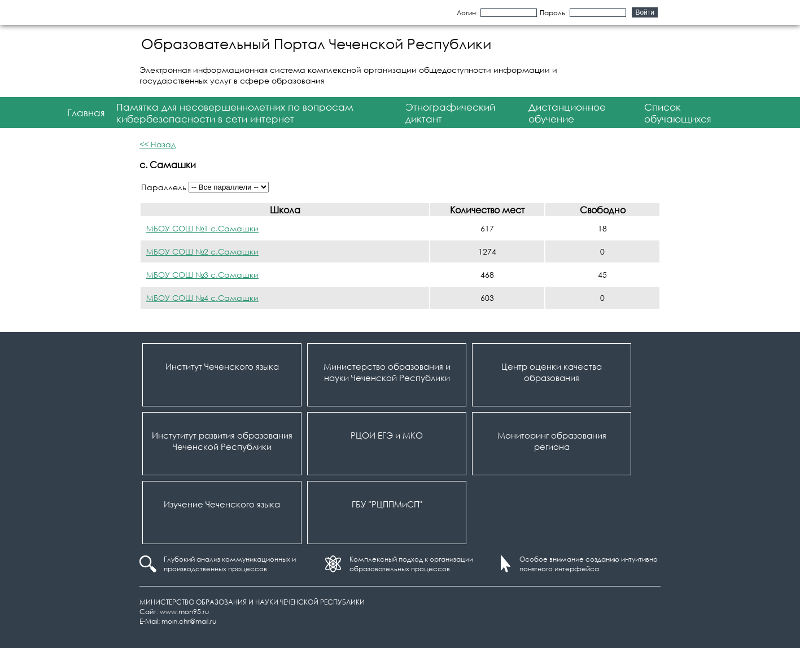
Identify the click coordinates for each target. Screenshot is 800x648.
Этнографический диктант (450, 113)
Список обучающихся (677, 113)
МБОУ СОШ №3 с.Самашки (202, 274)
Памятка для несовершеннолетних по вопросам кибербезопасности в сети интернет (234, 113)
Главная (86, 113)
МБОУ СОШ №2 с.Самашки (202, 251)
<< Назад (157, 144)
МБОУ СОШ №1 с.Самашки (202, 228)
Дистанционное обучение (567, 113)
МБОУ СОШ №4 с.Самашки (202, 297)
